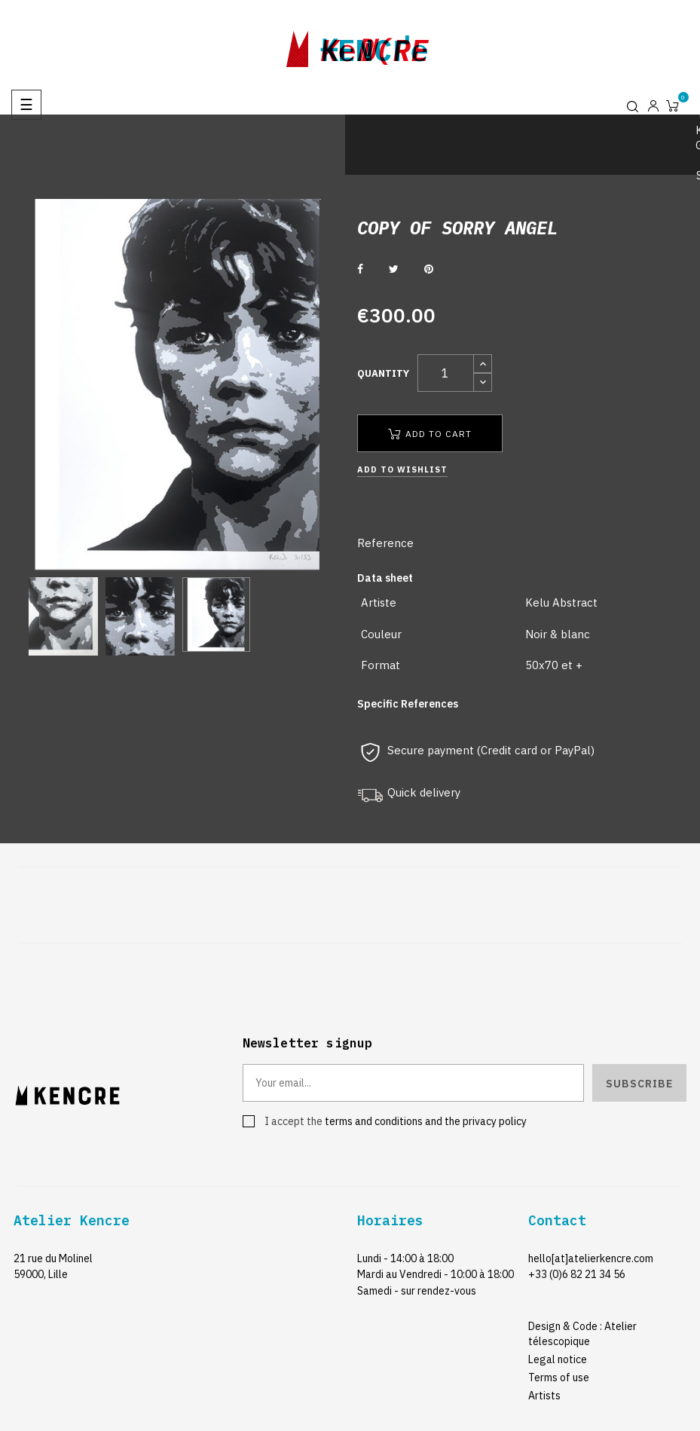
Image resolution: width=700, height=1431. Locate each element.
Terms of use (558, 1377)
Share (360, 269)
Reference (385, 543)
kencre (374, 46)
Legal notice (557, 1359)
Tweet (394, 269)
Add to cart (430, 433)
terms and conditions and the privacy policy (426, 1121)
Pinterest (428, 269)
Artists (544, 1395)
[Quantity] (445, 373)
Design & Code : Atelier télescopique (582, 1333)
